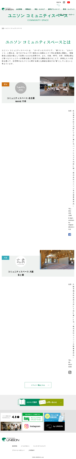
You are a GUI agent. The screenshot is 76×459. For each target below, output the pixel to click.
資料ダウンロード (58, 6)
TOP (3, 28)
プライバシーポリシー (35, 445)
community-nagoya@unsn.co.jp (71, 224)
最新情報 (31, 441)
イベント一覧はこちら (38, 387)
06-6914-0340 (70, 365)
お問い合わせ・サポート (68, 10)
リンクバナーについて (56, 441)
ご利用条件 (48, 445)
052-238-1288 (70, 213)
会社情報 (30, 6)
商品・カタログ (47, 6)
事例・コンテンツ (70, 6)
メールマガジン (42, 441)
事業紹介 (37, 6)
